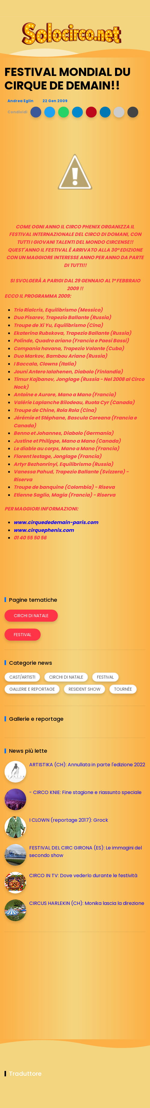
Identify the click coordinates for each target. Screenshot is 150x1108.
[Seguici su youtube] (141, 8)
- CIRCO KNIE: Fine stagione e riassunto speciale (85, 792)
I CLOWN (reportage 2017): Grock (68, 820)
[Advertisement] (50, 978)
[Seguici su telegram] (120, 8)
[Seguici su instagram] (110, 8)
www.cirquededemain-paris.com (56, 522)
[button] (35, 112)
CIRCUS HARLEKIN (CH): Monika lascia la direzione (86, 903)
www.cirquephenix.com (44, 530)
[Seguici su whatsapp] (131, 8)
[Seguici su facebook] (99, 8)
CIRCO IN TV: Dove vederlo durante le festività (83, 875)
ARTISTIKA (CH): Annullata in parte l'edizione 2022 (87, 764)
